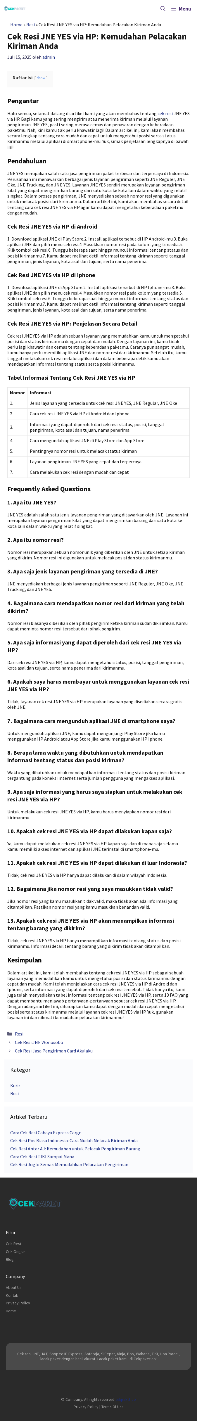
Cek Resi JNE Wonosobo (39, 1042)
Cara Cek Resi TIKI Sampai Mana (42, 1156)
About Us (14, 1287)
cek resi (165, 113)
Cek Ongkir (15, 1251)
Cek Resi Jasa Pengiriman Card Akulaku (54, 1051)
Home (16, 24)
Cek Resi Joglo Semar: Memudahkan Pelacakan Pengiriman (69, 1164)
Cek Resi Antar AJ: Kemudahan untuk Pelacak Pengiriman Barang (75, 1149)
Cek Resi (13, 1243)
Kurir (15, 1085)
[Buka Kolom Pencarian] (163, 9)
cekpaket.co (125, 1399)
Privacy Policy (18, 1303)
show (41, 77)
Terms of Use (112, 1406)
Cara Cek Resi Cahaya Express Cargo (46, 1132)
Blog (10, 1259)
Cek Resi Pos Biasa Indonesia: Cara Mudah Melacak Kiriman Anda (74, 1140)
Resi (30, 24)
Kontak (12, 1295)
